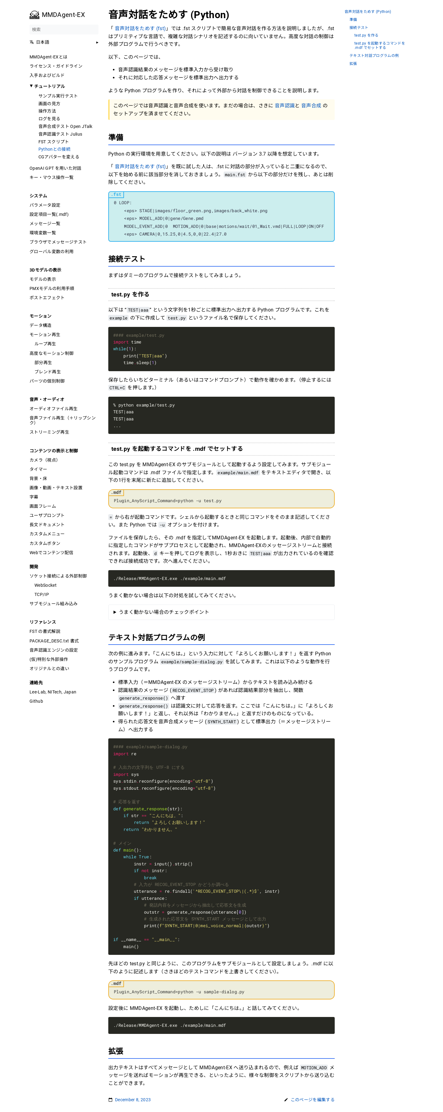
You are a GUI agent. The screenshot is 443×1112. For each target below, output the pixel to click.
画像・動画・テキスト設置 (56, 487)
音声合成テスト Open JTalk (65, 126)
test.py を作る (366, 36)
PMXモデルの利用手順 (52, 288)
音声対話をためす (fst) (140, 28)
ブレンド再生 (47, 371)
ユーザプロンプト (47, 515)
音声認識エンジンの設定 (54, 650)
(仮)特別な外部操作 (49, 659)
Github (36, 701)
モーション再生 (45, 334)
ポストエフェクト (47, 297)
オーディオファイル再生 (54, 408)
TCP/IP (41, 594)
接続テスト (359, 28)
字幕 (34, 496)
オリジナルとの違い (49, 668)
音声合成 (312, 106)
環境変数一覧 (43, 232)
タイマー (38, 469)
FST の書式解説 (45, 631)
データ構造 (41, 325)
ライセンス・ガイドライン (56, 66)
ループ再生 (45, 343)
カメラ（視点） (45, 460)
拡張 (353, 64)
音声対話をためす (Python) (368, 12)
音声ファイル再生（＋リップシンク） (63, 420)
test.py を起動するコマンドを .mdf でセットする (379, 46)
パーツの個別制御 (47, 381)
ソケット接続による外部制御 (58, 576)
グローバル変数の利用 (52, 251)
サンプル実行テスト (58, 95)
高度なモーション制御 (52, 353)
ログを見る (49, 118)
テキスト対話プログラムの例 (374, 56)
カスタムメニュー (47, 533)
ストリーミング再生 (49, 432)
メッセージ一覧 (45, 223)
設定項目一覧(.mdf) (49, 214)
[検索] (64, 29)
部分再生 (43, 362)
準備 (353, 20)
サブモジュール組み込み (54, 603)
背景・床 (38, 478)
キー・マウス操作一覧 (52, 177)
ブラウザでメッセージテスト (58, 242)
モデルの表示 (43, 279)
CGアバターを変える (58, 156)
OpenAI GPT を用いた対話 (56, 168)
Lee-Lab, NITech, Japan (53, 691)
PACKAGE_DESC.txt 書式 (54, 640)
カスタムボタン (45, 543)
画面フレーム (43, 506)
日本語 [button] (39, 42)
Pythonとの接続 (54, 149)
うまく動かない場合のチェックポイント (164, 612)
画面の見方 (49, 103)
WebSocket (45, 585)
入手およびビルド (47, 75)
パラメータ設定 (45, 205)
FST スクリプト (53, 141)
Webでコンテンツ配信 (52, 552)
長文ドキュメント (47, 524)
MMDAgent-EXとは (48, 56)
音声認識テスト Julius (60, 134)
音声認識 (285, 106)
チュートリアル (49, 86)
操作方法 (47, 111)
